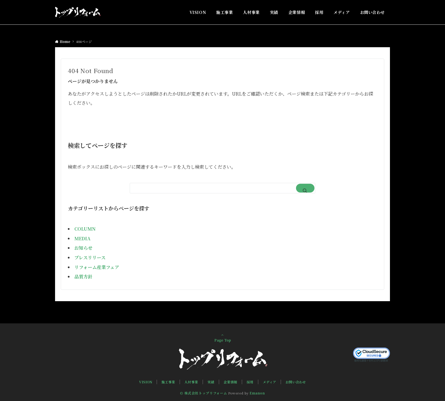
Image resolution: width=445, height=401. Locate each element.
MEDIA (82, 238)
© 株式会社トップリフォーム (203, 393)
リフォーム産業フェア (96, 267)
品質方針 (83, 276)
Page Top (222, 337)
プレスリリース (90, 257)
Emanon (257, 393)
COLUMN (85, 229)
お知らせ (83, 248)
